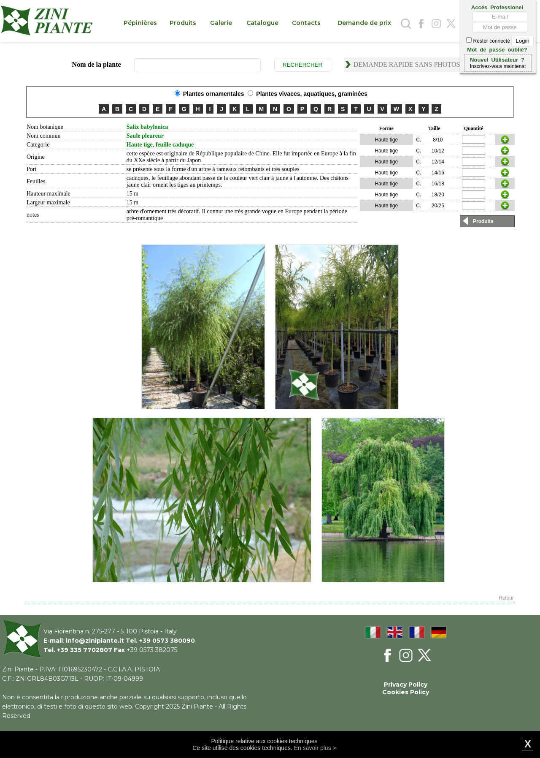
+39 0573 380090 (167, 640)
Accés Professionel (497, 6)
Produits (483, 221)
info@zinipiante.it (95, 640)
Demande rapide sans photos (407, 64)
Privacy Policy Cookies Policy (405, 688)
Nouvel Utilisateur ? (497, 59)
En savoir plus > (315, 747)
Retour (506, 598)
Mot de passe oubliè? (497, 49)
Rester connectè (500, 41)
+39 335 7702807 (84, 650)
